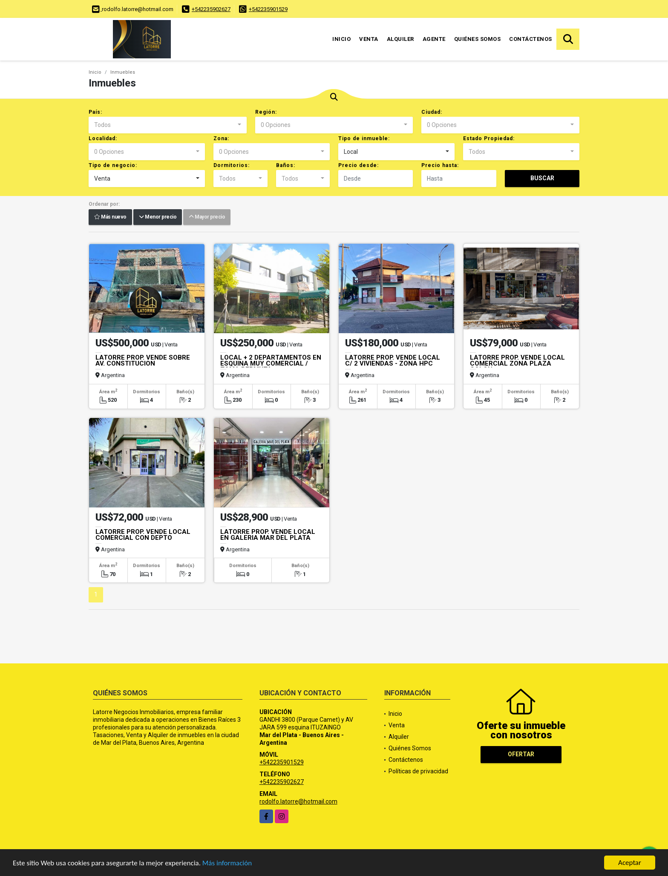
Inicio (341, 39)
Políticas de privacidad (418, 771)
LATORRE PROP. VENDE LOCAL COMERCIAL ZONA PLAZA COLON (517, 363)
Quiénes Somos (477, 39)
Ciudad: (431, 112)
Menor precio (157, 217)
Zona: (221, 138)
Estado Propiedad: (489, 138)
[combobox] (168, 125)
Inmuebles (122, 72)
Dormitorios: (231, 165)
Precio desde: (358, 165)
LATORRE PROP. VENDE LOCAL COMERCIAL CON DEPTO (142, 535)
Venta (368, 39)
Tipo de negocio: (113, 165)
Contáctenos (530, 39)
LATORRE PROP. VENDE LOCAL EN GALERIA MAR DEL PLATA (267, 535)
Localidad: (103, 138)
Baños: (285, 165)
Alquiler (400, 39)
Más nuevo (110, 217)
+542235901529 (268, 9)
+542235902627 (211, 9)
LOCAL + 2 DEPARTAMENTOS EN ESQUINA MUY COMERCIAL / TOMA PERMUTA (270, 363)
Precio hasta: (440, 165)
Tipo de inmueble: (364, 138)
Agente (434, 39)
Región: (266, 112)
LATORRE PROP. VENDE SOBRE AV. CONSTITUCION (142, 360)
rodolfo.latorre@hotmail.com (298, 801)
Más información (227, 863)
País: (95, 112)
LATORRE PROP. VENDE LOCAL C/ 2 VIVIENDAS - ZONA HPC (392, 360)
